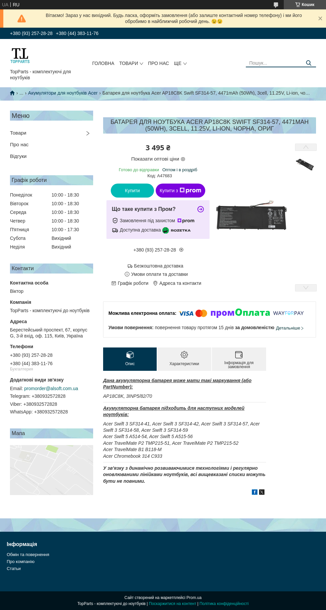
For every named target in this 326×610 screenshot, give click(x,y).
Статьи (14, 568)
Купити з (180, 191)
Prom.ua (194, 597)
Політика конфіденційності (224, 603)
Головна (103, 63)
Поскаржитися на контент (172, 603)
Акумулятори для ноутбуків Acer (63, 93)
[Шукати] (308, 63)
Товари (128, 63)
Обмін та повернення (28, 554)
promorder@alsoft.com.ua (51, 388)
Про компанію (21, 561)
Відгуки (18, 156)
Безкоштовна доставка (158, 266)
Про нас (158, 63)
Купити (132, 190)
